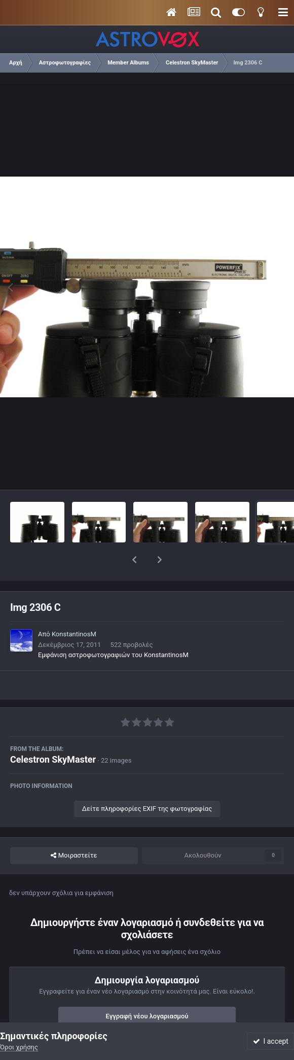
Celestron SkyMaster (53, 733)
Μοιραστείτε (74, 829)
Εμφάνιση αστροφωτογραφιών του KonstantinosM (113, 628)
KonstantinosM (74, 607)
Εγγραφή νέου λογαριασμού (147, 990)
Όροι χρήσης (19, 1047)
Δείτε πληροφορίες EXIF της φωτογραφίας (147, 782)
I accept (270, 1041)
